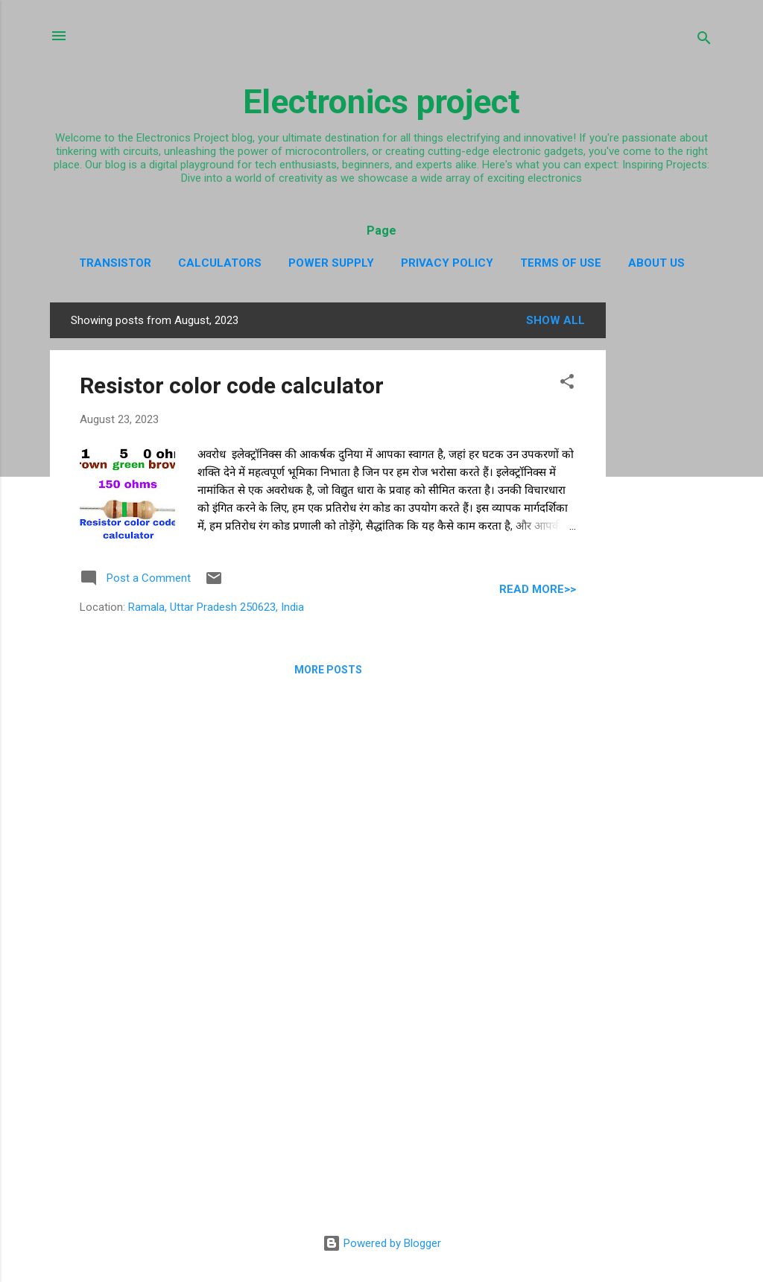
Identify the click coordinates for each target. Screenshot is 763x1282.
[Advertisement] (665, 525)
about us (656, 263)
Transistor (115, 263)
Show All (555, 320)
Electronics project (381, 101)
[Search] (704, 40)
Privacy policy (447, 263)
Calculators (220, 263)
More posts (328, 670)
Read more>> (537, 589)
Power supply (331, 263)
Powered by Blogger (382, 1243)
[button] (567, 384)
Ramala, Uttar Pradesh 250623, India (216, 607)
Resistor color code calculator (232, 385)
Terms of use (560, 263)
